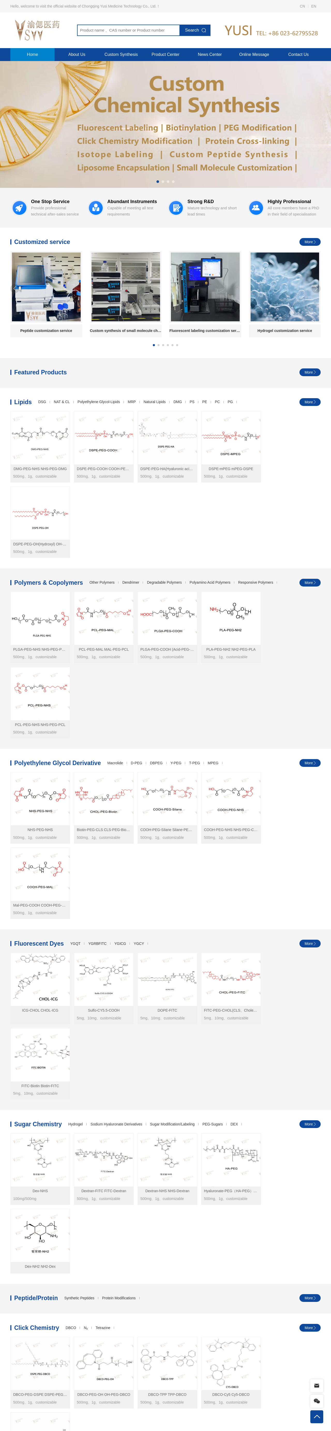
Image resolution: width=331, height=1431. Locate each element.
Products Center (26, 1421)
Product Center (165, 54)
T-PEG (194, 612)
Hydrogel (75, 822)
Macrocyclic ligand (134, 1063)
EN (313, 6)
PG (230, 402)
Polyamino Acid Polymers (210, 507)
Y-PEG (175, 612)
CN (302, 6)
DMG (178, 402)
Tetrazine (102, 957)
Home (32, 54)
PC (217, 402)
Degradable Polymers (164, 507)
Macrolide (115, 612)
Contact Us (298, 54)
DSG (42, 402)
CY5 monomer (240, 1248)
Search (192, 30)
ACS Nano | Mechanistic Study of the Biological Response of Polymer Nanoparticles (194, 1248)
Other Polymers (102, 507)
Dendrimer (130, 507)
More (309, 242)
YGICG (120, 717)
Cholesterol (103, 1063)
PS (192, 402)
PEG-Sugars (212, 822)
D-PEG (136, 612)
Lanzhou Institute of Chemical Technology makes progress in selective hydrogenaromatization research (105, 1248)
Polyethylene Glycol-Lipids (99, 402)
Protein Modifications (119, 928)
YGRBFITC (97, 717)
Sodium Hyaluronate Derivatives (116, 822)
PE (204, 402)
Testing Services (94, 1421)
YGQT (75, 717)
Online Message (254, 54)
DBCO (71, 957)
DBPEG (156, 612)
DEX (234, 822)
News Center (210, 54)
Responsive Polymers (255, 507)
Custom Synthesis (121, 54)
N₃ (86, 957)
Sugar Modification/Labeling (172, 822)
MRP (132, 402)
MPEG (213, 612)
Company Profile (126, 1421)
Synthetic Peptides (79, 928)
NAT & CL (62, 402)
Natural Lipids (155, 402)
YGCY (139, 717)
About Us (76, 54)
